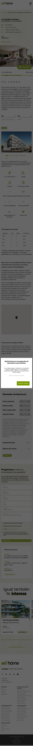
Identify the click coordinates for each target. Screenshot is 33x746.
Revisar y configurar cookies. (16, 375)
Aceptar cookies (23, 383)
